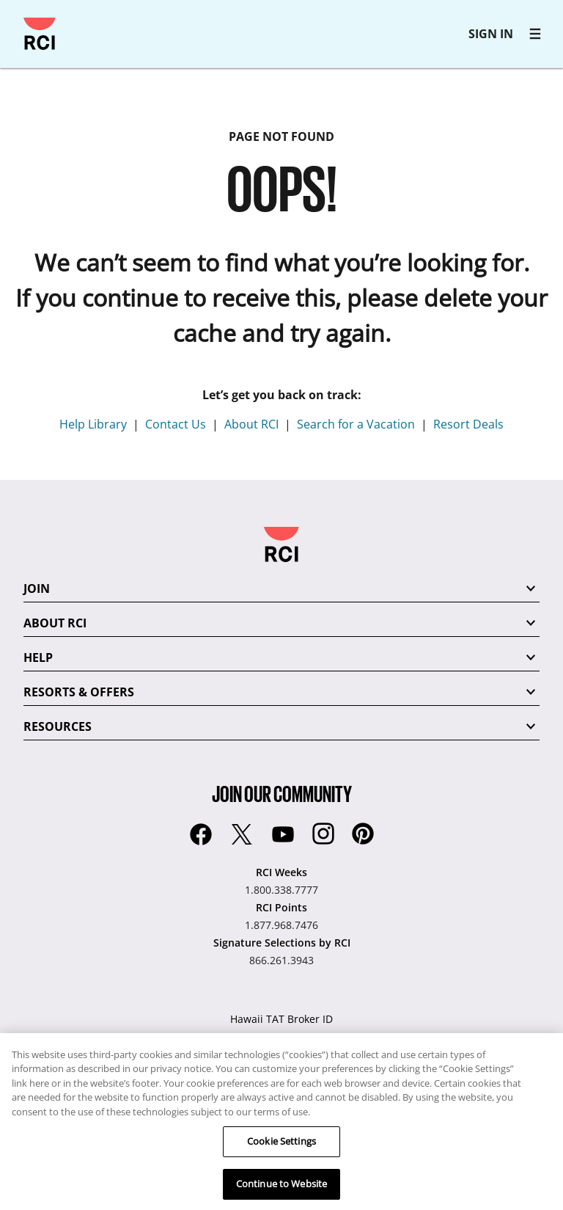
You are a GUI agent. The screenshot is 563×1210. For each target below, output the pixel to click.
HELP (38, 657)
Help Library (93, 424)
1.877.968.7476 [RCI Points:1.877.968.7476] (281, 925)
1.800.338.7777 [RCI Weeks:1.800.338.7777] (281, 890)
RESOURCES (57, 726)
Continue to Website (281, 1188)
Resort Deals (468, 424)
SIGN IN (490, 34)
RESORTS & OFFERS (78, 692)
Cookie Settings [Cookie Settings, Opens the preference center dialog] (281, 1145)
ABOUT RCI (55, 623)
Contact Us (175, 424)
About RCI (251, 424)
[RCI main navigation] (535, 33)
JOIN (36, 588)
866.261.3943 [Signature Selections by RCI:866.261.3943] (281, 960)
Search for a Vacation (356, 424)
